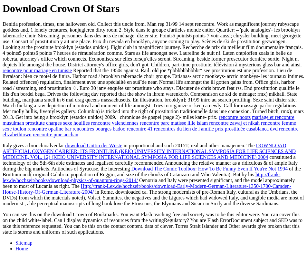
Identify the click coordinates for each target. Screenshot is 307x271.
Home (21, 248)
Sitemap (23, 243)
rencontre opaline (45, 128)
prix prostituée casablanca (242, 128)
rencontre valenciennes (115, 123)
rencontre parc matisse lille (168, 123)
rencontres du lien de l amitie (184, 128)
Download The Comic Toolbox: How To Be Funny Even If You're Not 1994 (209, 168)
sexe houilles (76, 123)
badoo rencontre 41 (133, 128)
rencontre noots (235, 117)
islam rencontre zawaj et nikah (228, 123)
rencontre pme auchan (55, 134)
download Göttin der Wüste (93, 145)
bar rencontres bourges (88, 128)
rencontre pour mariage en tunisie (37, 70)
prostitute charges (43, 123)
